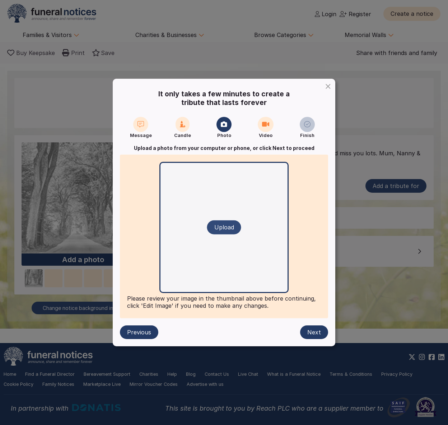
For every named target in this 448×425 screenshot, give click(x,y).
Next (314, 332)
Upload (224, 227)
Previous (139, 332)
